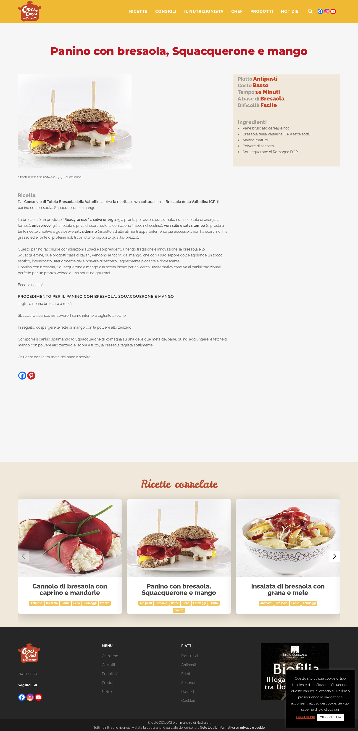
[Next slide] (334, 556)
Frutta (214, 603)
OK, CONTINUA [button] (330, 717)
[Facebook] (22, 376)
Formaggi (90, 603)
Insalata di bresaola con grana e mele (288, 589)
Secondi (188, 683)
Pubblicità (110, 674)
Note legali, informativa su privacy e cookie (232, 727)
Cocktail (188, 700)
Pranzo (104, 603)
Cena (76, 603)
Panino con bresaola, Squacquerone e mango (179, 589)
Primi (185, 674)
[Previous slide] (23, 556)
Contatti (108, 665)
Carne (65, 603)
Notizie (107, 691)
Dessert (187, 691)
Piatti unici (189, 656)
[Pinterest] (31, 376)
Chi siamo (110, 656)
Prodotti (108, 683)
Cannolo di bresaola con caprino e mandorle (70, 589)
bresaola (52, 603)
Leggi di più (305, 717)
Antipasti (36, 603)
